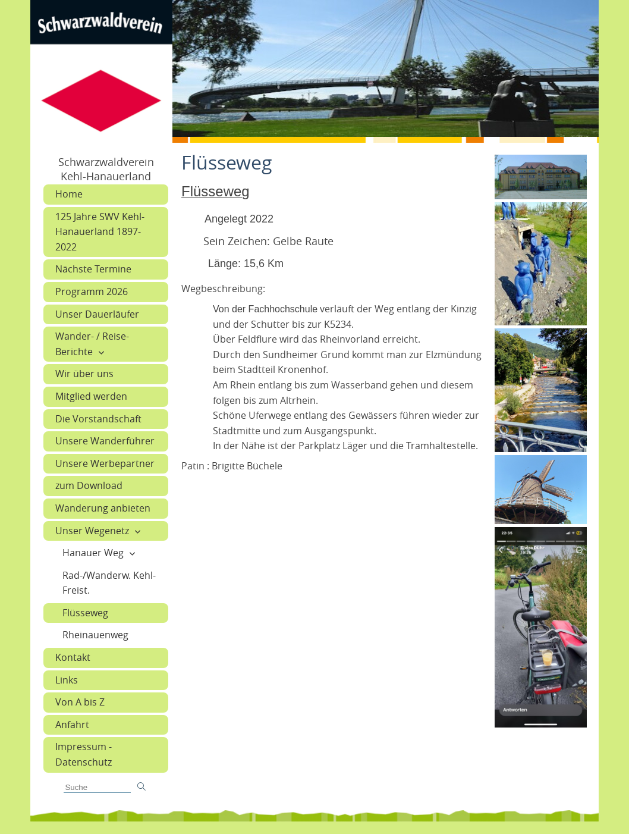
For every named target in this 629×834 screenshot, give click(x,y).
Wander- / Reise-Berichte (92, 344)
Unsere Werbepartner (105, 463)
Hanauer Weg (93, 552)
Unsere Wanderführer (105, 440)
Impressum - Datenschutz (83, 754)
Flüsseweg (85, 612)
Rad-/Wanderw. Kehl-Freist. (109, 583)
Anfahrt (72, 724)
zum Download (88, 485)
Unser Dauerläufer (97, 314)
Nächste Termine (93, 268)
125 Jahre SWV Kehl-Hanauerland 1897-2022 (99, 231)
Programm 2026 (91, 291)
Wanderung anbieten (102, 508)
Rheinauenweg (95, 634)
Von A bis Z (80, 701)
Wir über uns (84, 373)
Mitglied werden (91, 396)
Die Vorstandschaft (98, 418)
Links (66, 679)
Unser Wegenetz (92, 530)
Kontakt (72, 657)
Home (69, 193)
